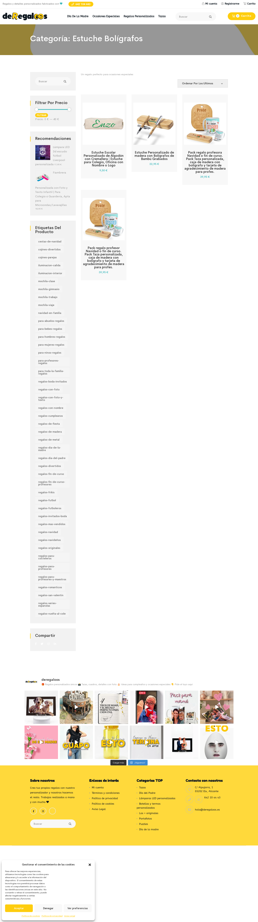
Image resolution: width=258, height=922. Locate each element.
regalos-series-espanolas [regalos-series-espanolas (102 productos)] (47, 604)
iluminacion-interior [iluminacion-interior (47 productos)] (50, 273)
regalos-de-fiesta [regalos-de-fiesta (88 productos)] (49, 423)
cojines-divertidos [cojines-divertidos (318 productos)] (49, 249)
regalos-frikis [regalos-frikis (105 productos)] (46, 492)
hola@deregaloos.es (207, 796)
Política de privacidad (52, 916)
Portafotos (145, 805)
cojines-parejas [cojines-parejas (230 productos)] (47, 257)
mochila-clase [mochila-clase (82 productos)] (46, 281)
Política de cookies (31, 916)
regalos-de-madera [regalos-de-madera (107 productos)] (50, 431)
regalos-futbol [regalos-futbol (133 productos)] (47, 500)
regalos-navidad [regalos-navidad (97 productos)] (48, 532)
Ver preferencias (77, 908)
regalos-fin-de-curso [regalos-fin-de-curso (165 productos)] (51, 474)
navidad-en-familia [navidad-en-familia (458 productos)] (49, 313)
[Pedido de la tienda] (203, 83)
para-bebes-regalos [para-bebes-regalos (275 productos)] (50, 328)
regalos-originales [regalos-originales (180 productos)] (49, 548)
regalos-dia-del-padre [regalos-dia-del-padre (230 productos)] (51, 458)
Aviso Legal (69, 916)
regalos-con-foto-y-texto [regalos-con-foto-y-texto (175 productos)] (50, 399)
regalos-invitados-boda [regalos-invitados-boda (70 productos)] (52, 516)
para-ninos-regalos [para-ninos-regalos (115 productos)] (49, 352)
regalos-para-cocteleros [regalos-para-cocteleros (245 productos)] (46, 557)
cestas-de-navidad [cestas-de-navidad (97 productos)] (49, 241)
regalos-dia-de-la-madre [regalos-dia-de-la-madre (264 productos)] (49, 449)
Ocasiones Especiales (106, 16)
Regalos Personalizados (139, 16)
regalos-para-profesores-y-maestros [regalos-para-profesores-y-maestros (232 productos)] (52, 578)
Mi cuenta (211, 3)
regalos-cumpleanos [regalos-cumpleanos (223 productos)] (50, 415)
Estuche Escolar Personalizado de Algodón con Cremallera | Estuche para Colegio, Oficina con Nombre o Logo (104, 159)
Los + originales (148, 799)
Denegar (48, 908)
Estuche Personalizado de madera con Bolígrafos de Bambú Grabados (154, 156)
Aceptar (19, 908)
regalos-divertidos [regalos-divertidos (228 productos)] (49, 466)
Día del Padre (147, 779)
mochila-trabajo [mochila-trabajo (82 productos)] (47, 297)
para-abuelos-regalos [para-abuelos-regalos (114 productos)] (51, 320)
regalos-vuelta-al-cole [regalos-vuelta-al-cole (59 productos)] (52, 613)
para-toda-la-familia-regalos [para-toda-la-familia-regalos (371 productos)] (51, 372)
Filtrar (41, 115)
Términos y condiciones (106, 779)
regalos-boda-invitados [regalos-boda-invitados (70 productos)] (52, 381)
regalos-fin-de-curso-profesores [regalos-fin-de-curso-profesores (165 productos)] (51, 483)
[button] (89, 864)
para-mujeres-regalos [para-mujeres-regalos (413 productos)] (51, 344)
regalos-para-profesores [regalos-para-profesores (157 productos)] (46, 567)
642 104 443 (80, 4)
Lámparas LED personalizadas (157, 784)
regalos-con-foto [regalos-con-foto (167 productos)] (49, 389)
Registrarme (232, 3)
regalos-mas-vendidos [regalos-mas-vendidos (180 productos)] (51, 524)
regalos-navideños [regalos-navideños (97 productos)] (49, 540)
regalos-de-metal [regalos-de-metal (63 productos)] (49, 439)
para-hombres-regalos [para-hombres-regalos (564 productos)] (51, 336)
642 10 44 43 (212, 784)
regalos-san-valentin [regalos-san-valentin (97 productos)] (50, 595)
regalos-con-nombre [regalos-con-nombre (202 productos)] (50, 407)
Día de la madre (77, 16)
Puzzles (143, 810)
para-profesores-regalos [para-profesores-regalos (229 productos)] (48, 362)
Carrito (251, 3)
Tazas (162, 16)
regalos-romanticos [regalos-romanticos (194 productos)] (50, 587)
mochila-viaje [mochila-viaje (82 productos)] (46, 305)
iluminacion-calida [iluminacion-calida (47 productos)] (49, 265)
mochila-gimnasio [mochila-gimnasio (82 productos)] (48, 289)
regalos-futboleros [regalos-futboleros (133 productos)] (49, 508)
